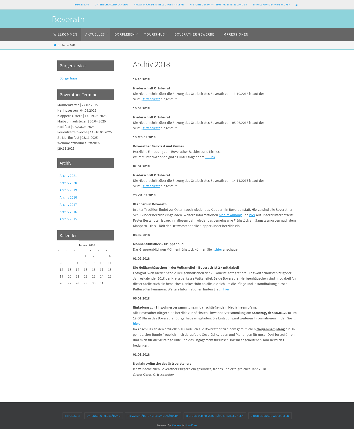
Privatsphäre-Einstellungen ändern (159, 4)
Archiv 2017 (68, 204)
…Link (210, 157)
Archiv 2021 (68, 175)
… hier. (224, 289)
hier (252, 215)
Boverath (68, 19)
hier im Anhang (230, 215)
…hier (217, 249)
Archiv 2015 (68, 219)
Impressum (82, 4)
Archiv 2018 (68, 197)
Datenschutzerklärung (111, 4)
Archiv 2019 (68, 190)
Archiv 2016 (68, 211)
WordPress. (191, 425)
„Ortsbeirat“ (150, 99)
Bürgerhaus (68, 78)
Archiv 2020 (68, 182)
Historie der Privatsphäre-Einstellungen (218, 4)
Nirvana (176, 425)
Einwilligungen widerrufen (271, 4)
